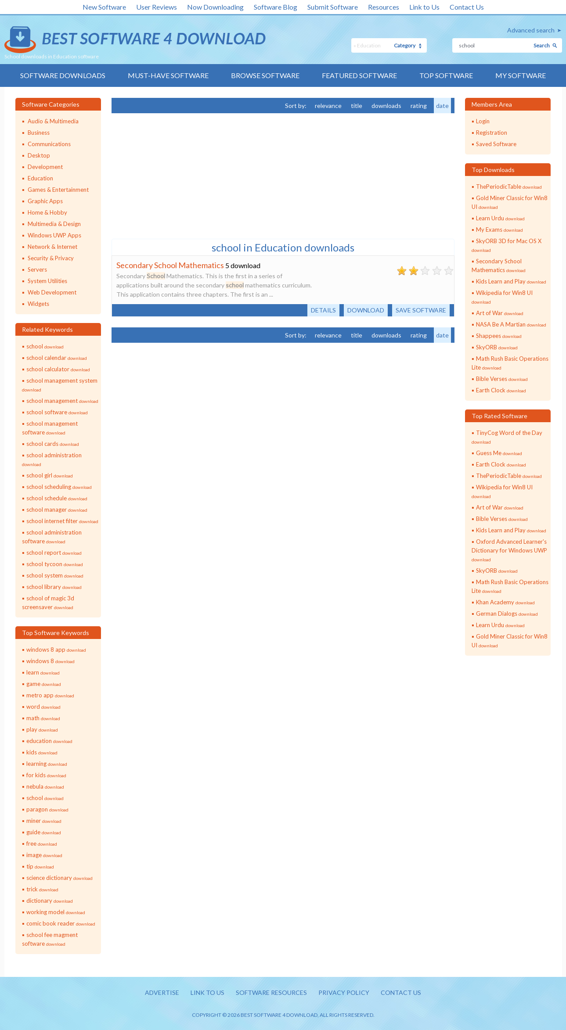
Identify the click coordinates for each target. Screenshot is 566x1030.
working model (55, 911)
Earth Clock (501, 390)
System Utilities (47, 280)
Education (40, 178)
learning (46, 763)
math (43, 717)
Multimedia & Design (54, 223)
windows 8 (50, 660)
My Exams (499, 229)
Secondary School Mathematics (170, 265)
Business (39, 132)
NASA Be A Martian (511, 324)
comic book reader (60, 923)
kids (42, 752)
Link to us (207, 992)
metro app (50, 695)
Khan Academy (505, 602)
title (356, 105)
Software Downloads (62, 75)
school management (62, 400)
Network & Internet (52, 246)
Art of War (499, 312)
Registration (491, 132)
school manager (56, 509)
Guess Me (499, 452)
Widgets (38, 303)
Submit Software (332, 7)
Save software (421, 310)
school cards (52, 443)
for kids (46, 775)
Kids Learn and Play (511, 281)
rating (419, 105)
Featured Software (359, 75)
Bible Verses (502, 378)
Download (365, 310)
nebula (45, 786)
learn (43, 672)
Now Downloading (215, 7)
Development (45, 166)
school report (54, 552)
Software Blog (275, 7)
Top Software (446, 75)
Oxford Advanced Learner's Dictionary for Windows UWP (509, 550)
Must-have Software (168, 75)
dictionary (49, 900)
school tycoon (54, 563)
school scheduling (59, 486)
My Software (520, 75)
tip (40, 866)
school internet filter (62, 520)
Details (323, 310)
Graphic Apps (45, 201)
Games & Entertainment (58, 189)
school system (54, 575)
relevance (328, 105)
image (44, 854)
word (43, 706)
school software (57, 412)
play (42, 729)
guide (43, 832)
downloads (386, 105)
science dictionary (59, 877)
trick (42, 889)
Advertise (162, 992)
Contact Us (467, 7)
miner (43, 820)
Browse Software (265, 75)
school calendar (56, 357)
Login (483, 121)
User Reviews (156, 7)
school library (54, 586)
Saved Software (496, 143)
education (49, 740)
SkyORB (497, 347)
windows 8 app (56, 649)
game (43, 683)
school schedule (56, 498)
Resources (383, 7)
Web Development (52, 292)
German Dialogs (507, 613)
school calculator (58, 369)
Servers (37, 269)
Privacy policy (343, 992)
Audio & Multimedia (53, 121)
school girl (49, 475)
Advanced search (531, 30)
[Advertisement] (177, 175)
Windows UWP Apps (54, 235)
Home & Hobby (47, 212)
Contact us (401, 992)
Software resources (271, 992)
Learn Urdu (500, 218)
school (45, 346)
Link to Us (424, 7)
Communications (49, 143)
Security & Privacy (51, 258)
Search (542, 45)
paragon (47, 809)
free (41, 843)
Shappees (499, 335)
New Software (104, 7)
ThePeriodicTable (509, 186)
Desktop (39, 155)
